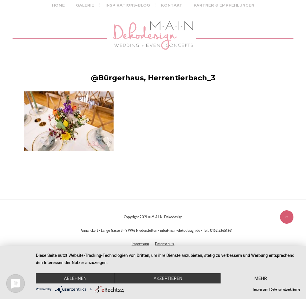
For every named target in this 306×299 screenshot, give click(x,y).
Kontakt (171, 5)
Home (58, 5)
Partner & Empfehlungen (224, 5)
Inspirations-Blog (127, 5)
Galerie (85, 5)
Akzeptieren (168, 278)
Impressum (261, 289)
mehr (260, 278)
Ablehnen (75, 278)
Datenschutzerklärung (285, 289)
